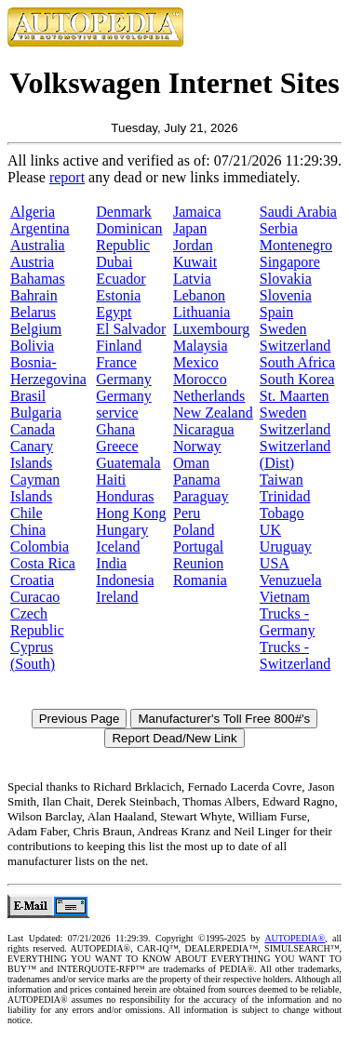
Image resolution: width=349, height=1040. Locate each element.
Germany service (124, 404)
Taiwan (281, 479)
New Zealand (213, 412)
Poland (193, 530)
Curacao (35, 597)
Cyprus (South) (32, 655)
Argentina (40, 228)
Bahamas (37, 279)
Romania (200, 580)
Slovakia (286, 279)
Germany (124, 379)
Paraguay (201, 496)
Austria (32, 262)
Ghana (115, 429)
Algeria (32, 212)
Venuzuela (291, 580)
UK (270, 530)
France (116, 362)
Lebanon (199, 295)
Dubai (114, 262)
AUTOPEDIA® (294, 938)
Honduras (125, 496)
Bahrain (34, 295)
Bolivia (32, 345)
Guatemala (128, 463)
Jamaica (197, 212)
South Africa (297, 362)
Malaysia (200, 345)
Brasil (28, 396)
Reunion (198, 563)
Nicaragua (204, 429)
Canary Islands (31, 454)
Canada (32, 429)
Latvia (192, 279)
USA (274, 563)
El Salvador (131, 329)
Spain (276, 312)
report (67, 177)
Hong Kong (131, 513)
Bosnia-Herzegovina (48, 370)
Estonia (118, 295)
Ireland (117, 597)
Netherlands (209, 396)
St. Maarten (294, 396)
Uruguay (286, 546)
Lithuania (201, 312)
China (28, 530)
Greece (117, 446)
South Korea (297, 379)
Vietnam (285, 597)
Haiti (111, 479)
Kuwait (195, 262)
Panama (197, 479)
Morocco (200, 379)
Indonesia (125, 580)
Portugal (198, 546)
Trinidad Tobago (285, 504)
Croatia (32, 580)
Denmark (124, 212)
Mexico (196, 362)
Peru (186, 513)
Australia (37, 245)
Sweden (283, 329)
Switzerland (295, 345)
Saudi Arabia (298, 212)
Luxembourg (211, 329)
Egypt (113, 312)
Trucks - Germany (287, 622)
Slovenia (286, 295)
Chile (26, 513)
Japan (190, 228)
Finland (118, 345)
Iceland (118, 546)
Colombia (39, 546)
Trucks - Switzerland (295, 655)
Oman (191, 463)
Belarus (33, 312)
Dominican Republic (129, 236)
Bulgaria (35, 412)
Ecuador (120, 279)
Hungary (122, 530)
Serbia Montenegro (296, 236)
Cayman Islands (35, 488)
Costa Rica (42, 563)
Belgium (35, 329)
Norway (197, 446)
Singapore (290, 262)
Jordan (193, 245)
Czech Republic (37, 622)
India (111, 563)
